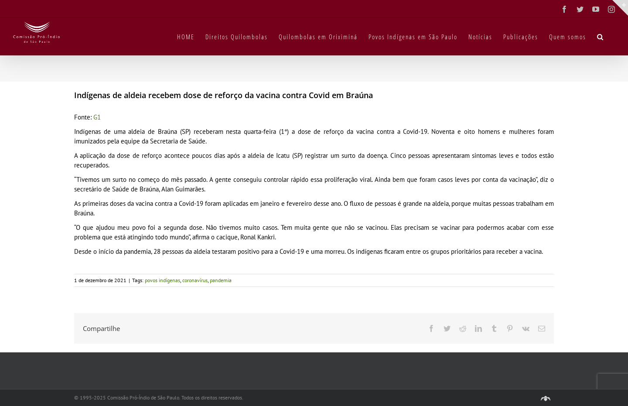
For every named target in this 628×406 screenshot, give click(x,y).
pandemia (221, 280)
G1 (97, 117)
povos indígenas (162, 280)
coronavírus (195, 280)
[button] (600, 36)
